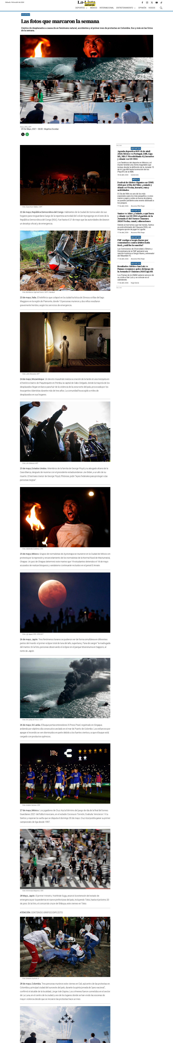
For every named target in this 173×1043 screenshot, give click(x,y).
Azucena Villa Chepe (138, 206)
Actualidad (25, 14)
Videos (152, 8)
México (93, 8)
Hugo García (135, 283)
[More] (86, 8)
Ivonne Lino (134, 175)
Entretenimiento (124, 8)
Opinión (142, 8)
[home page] (86, 3)
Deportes (80, 8)
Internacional (107, 8)
